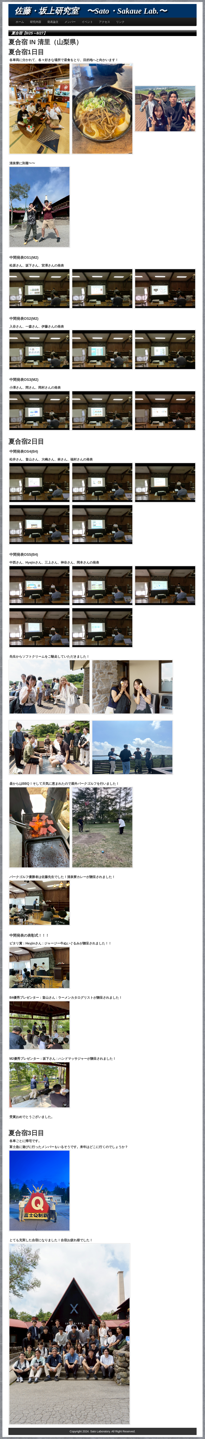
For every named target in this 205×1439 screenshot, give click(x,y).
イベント (87, 21)
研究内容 (35, 21)
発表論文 (52, 21)
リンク (120, 21)
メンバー (70, 21)
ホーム (20, 21)
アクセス (104, 21)
